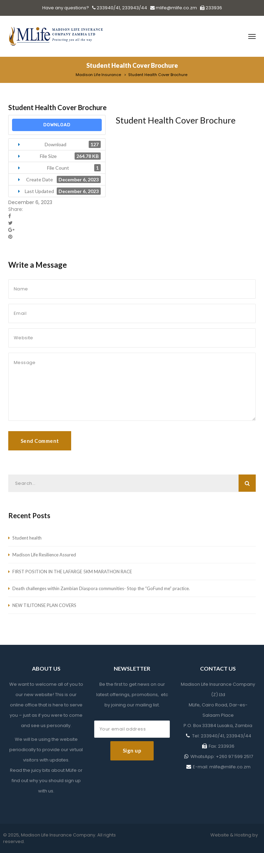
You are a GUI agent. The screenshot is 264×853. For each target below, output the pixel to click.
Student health (27, 538)
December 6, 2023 (30, 202)
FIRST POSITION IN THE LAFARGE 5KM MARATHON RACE (72, 571)
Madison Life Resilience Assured (44, 554)
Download (56, 124)
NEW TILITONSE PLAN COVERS (44, 605)
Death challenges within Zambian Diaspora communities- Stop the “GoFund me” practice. (101, 588)
